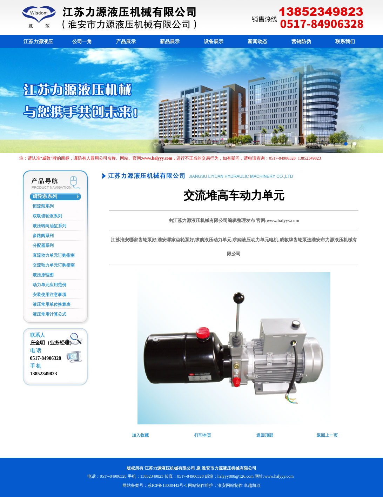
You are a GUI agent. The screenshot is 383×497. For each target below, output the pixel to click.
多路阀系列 (43, 235)
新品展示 (170, 41)
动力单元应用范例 (49, 284)
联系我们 (345, 41)
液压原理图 (43, 275)
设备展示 (213, 41)
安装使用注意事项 (49, 294)
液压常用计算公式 (49, 314)
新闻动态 (257, 41)
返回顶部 (264, 435)
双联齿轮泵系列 (47, 216)
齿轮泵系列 (45, 196)
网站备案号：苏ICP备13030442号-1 (154, 485)
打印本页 (202, 435)
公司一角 (82, 41)
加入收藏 (140, 435)
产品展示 (126, 41)
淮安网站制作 (230, 485)
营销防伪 (301, 41)
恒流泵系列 (43, 206)
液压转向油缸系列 (49, 225)
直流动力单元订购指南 (54, 255)
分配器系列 (43, 245)
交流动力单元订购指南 (54, 265)
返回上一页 (327, 435)
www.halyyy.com (279, 476)
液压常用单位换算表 (51, 304)
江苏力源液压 (38, 41)
